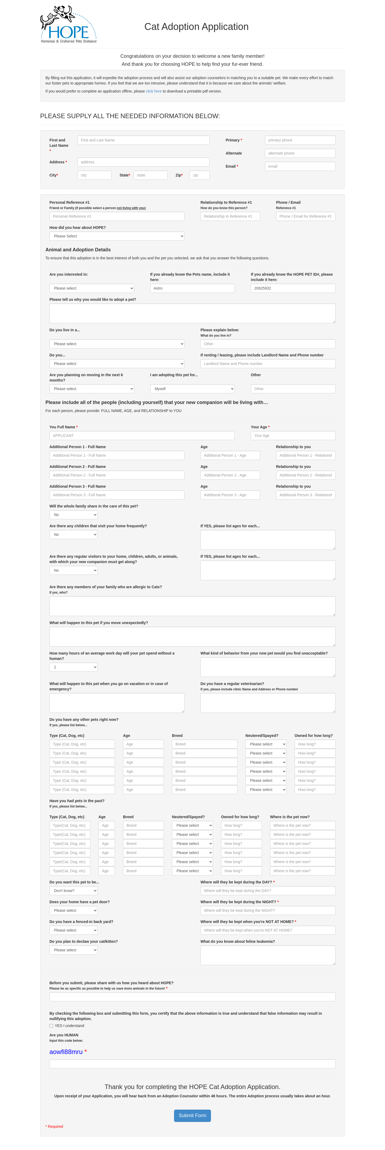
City (53, 175)
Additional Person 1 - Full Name (77, 447)
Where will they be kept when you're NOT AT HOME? (248, 922)
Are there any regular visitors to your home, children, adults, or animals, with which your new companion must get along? (113, 559)
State (124, 175)
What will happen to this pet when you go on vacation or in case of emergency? (108, 686)
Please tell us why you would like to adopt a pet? (92, 299)
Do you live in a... (64, 332)
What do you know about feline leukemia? (238, 941)
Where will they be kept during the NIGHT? (240, 902)
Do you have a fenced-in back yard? (81, 922)
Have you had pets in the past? (77, 803)
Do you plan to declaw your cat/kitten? (83, 941)
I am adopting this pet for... (174, 377)
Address (58, 162)
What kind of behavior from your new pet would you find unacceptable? (264, 653)
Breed (177, 735)
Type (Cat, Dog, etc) (66, 735)
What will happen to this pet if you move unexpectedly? (98, 623)
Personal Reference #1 (97, 205)
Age (204, 447)
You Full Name (63, 427)
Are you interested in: (68, 277)
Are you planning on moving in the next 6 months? (86, 377)
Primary (234, 140)
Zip (179, 175)
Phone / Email (288, 205)
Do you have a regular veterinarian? (249, 686)
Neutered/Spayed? (261, 735)
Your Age (260, 427)
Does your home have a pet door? (79, 902)
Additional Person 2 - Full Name (77, 466)
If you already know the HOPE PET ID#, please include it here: (292, 277)
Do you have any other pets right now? (83, 722)
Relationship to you (293, 447)
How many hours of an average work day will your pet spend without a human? (112, 656)
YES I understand (66, 1026)
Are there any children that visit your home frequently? (98, 526)
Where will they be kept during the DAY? (238, 882)
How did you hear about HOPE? (77, 227)
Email (232, 166)
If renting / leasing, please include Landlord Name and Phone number (262, 355)
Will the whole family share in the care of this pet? (93, 506)
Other (256, 377)
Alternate (234, 153)
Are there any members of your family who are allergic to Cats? (105, 589)
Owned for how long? (314, 735)
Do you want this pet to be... (74, 882)
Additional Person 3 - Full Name (77, 486)
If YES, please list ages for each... (230, 526)
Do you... (57, 355)
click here (154, 91)
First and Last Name (58, 145)
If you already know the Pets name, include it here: (190, 277)
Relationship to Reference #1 (226, 205)
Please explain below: (220, 332)
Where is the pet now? (290, 817)
